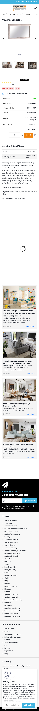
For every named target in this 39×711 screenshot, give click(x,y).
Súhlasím (28, 705)
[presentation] (4, 39)
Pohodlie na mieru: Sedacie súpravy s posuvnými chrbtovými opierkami (17, 362)
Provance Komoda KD (12, 245)
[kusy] (14, 135)
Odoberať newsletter (15, 495)
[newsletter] (29, 501)
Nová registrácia (32, 1)
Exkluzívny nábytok (15, 14)
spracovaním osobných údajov (24, 506)
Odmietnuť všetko (12, 705)
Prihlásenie (21, 1)
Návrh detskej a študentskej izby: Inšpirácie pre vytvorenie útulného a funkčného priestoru (19, 313)
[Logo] (19, 8)
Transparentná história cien (14, 93)
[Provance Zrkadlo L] (19, 31)
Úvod (3, 14)
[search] (35, 8)
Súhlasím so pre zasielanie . (19, 507)
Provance (28, 14)
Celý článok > (31, 326)
